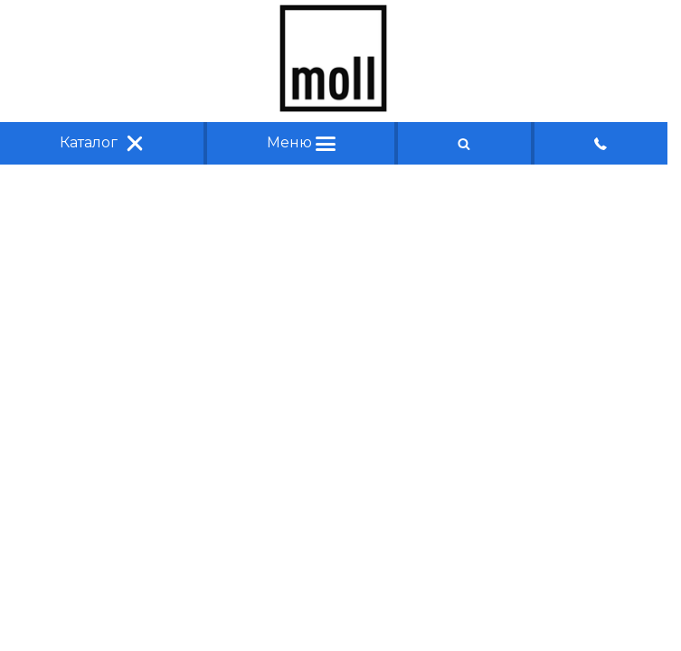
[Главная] (333, 107)
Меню (301, 142)
